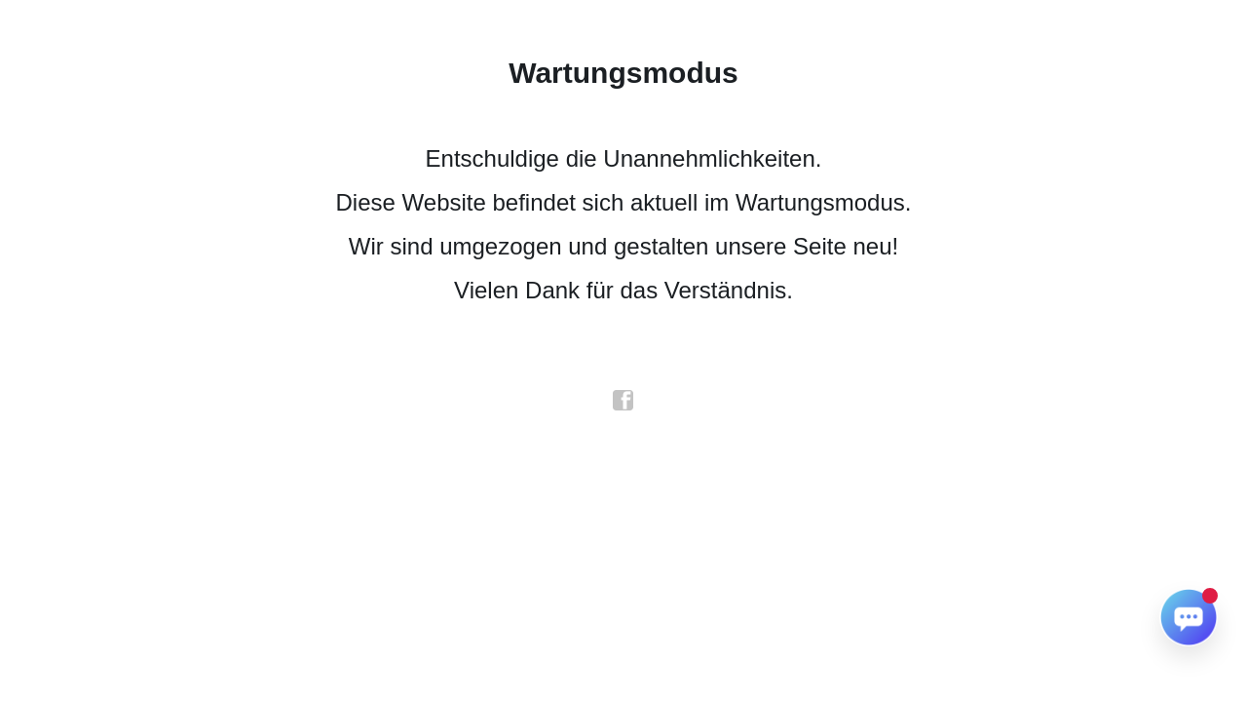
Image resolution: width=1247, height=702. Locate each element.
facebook (623, 400)
